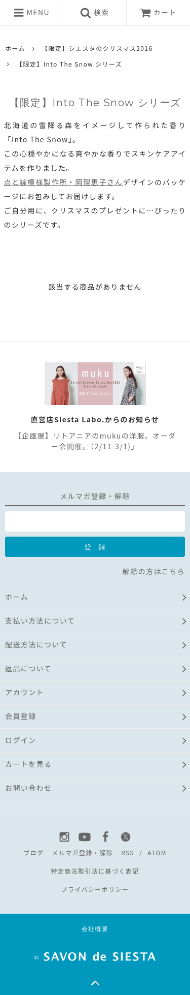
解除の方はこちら (154, 571)
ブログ (33, 852)
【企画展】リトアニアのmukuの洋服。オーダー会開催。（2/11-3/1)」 (95, 440)
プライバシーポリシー (95, 889)
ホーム (15, 48)
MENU (31, 12)
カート (158, 12)
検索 (94, 12)
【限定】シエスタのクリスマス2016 (97, 48)
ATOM (157, 852)
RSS (127, 852)
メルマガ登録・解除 (82, 852)
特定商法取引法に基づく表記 (95, 870)
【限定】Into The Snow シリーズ (69, 63)
